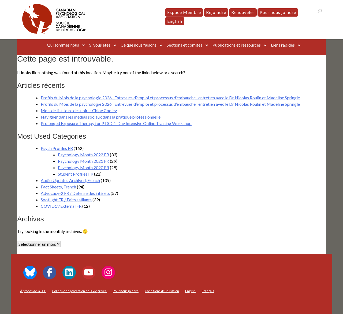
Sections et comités (184, 44)
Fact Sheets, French (58, 186)
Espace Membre (184, 12)
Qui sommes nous (63, 44)
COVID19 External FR (61, 206)
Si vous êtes (99, 44)
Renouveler (243, 12)
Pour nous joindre (278, 12)
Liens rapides (283, 44)
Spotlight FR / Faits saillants (66, 199)
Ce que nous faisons (138, 44)
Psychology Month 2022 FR (83, 154)
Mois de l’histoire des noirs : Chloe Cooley (79, 110)
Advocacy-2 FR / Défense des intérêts (75, 193)
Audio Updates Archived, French (70, 180)
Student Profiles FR (75, 173)
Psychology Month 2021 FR (83, 161)
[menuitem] (174, 21)
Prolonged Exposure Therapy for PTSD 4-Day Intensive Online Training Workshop (116, 123)
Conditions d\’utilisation (162, 291)
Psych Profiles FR (57, 148)
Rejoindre (216, 12)
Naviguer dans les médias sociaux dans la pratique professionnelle (101, 116)
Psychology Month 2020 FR (83, 167)
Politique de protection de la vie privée (79, 291)
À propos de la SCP (33, 291)
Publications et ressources (236, 44)
